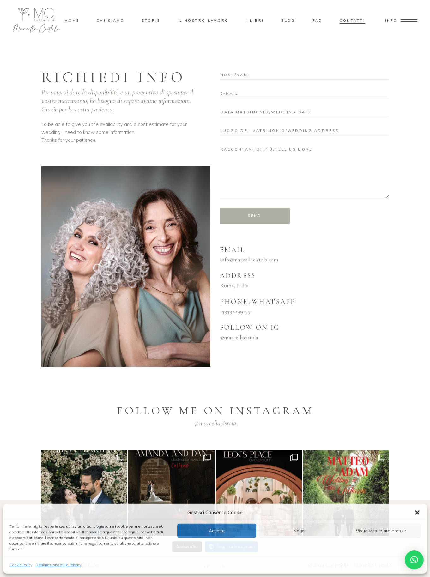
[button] (417, 512)
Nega (299, 530)
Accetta (217, 530)
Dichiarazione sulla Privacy (58, 564)
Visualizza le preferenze (381, 530)
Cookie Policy (20, 564)
